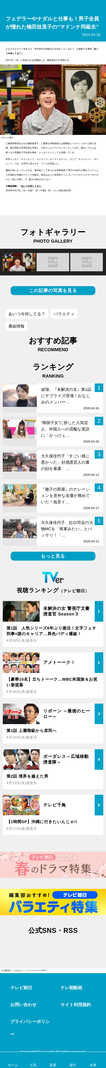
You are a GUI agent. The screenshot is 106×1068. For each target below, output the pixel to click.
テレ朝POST (53, 5)
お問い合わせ (23, 1004)
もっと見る (53, 556)
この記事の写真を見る (53, 290)
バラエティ (64, 314)
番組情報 (16, 326)
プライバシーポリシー (30, 1028)
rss (67, 944)
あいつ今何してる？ (26, 314)
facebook (53, 944)
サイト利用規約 (75, 1004)
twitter (39, 944)
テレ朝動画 (71, 987)
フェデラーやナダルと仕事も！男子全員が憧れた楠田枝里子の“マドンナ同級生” (38, 970)
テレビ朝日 (21, 987)
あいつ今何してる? (30, 186)
